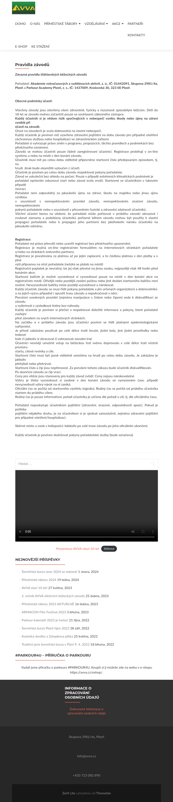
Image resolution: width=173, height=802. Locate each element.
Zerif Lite (69, 793)
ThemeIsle (103, 793)
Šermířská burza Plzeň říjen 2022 (45, 628)
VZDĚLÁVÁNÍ (95, 23)
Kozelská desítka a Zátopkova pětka (47, 636)
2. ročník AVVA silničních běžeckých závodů (53, 596)
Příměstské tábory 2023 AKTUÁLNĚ (48, 604)
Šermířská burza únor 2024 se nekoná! (49, 571)
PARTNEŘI (135, 23)
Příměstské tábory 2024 (39, 580)
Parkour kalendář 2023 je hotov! (45, 620)
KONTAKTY (136, 35)
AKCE (116, 23)
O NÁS (35, 23)
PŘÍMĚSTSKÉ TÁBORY (60, 23)
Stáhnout (109, 548)
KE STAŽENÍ (40, 46)
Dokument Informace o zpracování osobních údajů (86, 711)
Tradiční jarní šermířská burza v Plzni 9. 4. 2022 (56, 644)
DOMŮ (20, 23)
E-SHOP (21, 46)
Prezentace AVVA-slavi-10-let (77, 548)
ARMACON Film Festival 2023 (44, 612)
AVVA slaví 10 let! (35, 588)
